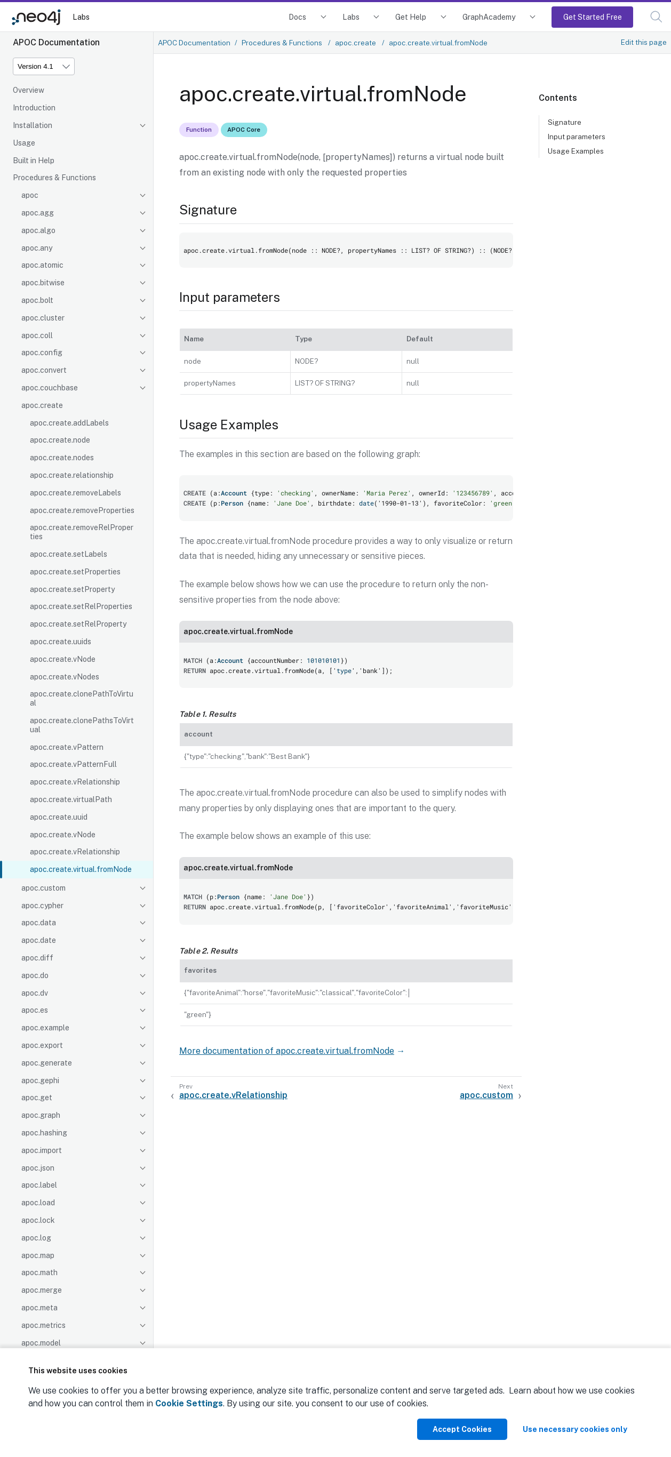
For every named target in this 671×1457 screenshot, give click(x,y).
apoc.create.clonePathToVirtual (81, 698)
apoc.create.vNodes (64, 677)
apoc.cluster (43, 318)
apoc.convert (44, 370)
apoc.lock (38, 1220)
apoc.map (37, 1255)
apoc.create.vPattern (66, 747)
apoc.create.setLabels (68, 554)
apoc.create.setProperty (72, 589)
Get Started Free (592, 16)
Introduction (34, 107)
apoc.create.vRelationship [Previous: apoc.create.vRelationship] (233, 1095)
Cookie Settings (189, 1403)
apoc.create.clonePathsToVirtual (82, 725)
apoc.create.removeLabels (75, 493)
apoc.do (35, 975)
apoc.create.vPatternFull (73, 764)
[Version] (44, 66)
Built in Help (33, 160)
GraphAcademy (489, 16)
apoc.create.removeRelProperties (81, 532)
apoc (29, 195)
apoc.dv (34, 993)
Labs (81, 16)
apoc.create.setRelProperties (81, 606)
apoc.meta (39, 1307)
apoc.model (41, 1343)
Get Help (410, 16)
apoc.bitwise (43, 282)
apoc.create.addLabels (69, 423)
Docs (297, 16)
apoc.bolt (37, 300)
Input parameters (576, 136)
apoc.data (38, 922)
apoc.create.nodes (62, 457)
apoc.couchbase (49, 387)
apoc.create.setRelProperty (78, 624)
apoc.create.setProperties (75, 571)
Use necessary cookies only (575, 1429)
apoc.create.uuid (58, 817)
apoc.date (38, 940)
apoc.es (34, 1010)
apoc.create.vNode (62, 659)
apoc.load (38, 1202)
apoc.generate (46, 1063)
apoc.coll (37, 335)
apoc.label (39, 1185)
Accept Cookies (462, 1429)
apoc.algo (38, 230)
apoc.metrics (43, 1325)
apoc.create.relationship (72, 475)
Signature (564, 122)
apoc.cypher (42, 905)
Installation (32, 125)
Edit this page (644, 42)
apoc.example (45, 1027)
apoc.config (41, 352)
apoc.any (36, 248)
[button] (656, 17)
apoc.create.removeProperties (82, 510)
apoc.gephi (40, 1080)
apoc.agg (37, 213)
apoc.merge (41, 1290)
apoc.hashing (44, 1132)
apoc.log (36, 1238)
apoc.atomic (42, 265)
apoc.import (41, 1150)
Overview (28, 90)
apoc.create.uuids (60, 641)
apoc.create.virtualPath (71, 799)
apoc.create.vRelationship (75, 782)
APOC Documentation (194, 42)
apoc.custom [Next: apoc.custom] (486, 1095)
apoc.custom (43, 888)
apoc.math (39, 1272)
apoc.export (42, 1045)
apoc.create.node (60, 440)
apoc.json (37, 1168)
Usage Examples (576, 151)
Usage (24, 143)
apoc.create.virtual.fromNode (81, 869)
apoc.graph (40, 1115)
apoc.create (42, 405)
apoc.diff (37, 958)
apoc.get (36, 1097)
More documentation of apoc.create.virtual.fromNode (286, 1051)
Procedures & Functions (54, 177)
